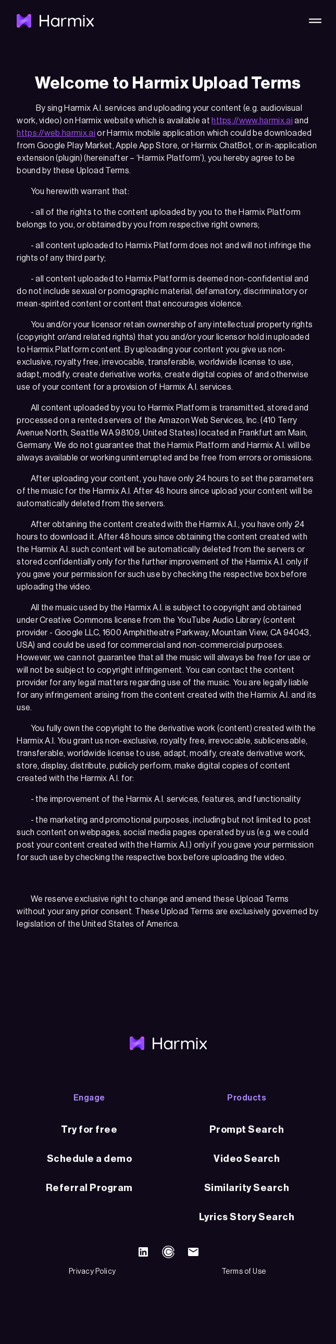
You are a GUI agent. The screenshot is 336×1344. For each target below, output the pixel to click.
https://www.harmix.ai (252, 121)
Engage (89, 1098)
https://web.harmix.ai (56, 133)
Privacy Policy (92, 1271)
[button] (313, 20)
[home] (55, 21)
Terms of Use (243, 1271)
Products (246, 1098)
